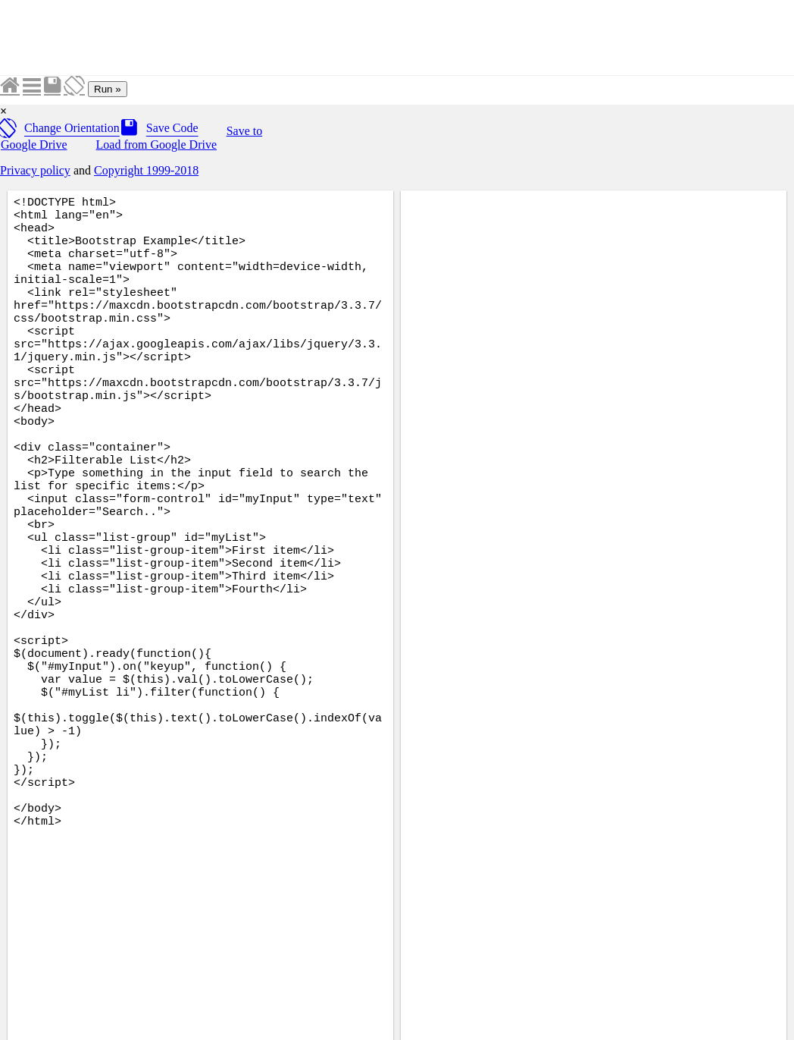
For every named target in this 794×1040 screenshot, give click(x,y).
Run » (107, 89)
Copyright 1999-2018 (146, 170)
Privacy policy (35, 170)
